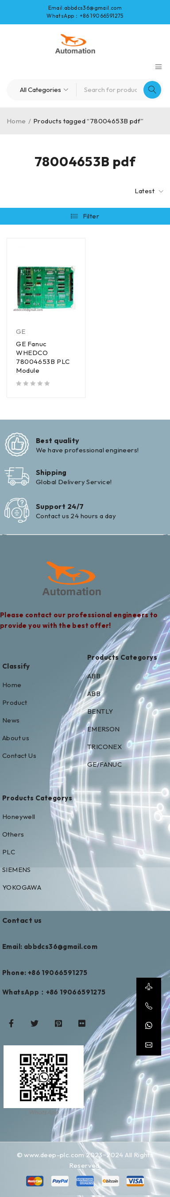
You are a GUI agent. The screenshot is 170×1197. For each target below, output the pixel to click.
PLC (8, 852)
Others (13, 834)
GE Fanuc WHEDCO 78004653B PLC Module (43, 357)
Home (16, 121)
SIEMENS (16, 869)
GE (21, 331)
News (11, 720)
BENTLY (100, 711)
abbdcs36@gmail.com (93, 7)
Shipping (51, 472)
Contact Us (19, 755)
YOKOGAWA (21, 887)
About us (15, 738)
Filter (91, 216)
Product (14, 702)
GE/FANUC (104, 764)
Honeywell (18, 816)
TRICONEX (104, 746)
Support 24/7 (60, 506)
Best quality (57, 440)
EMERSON (103, 729)
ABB (93, 676)
